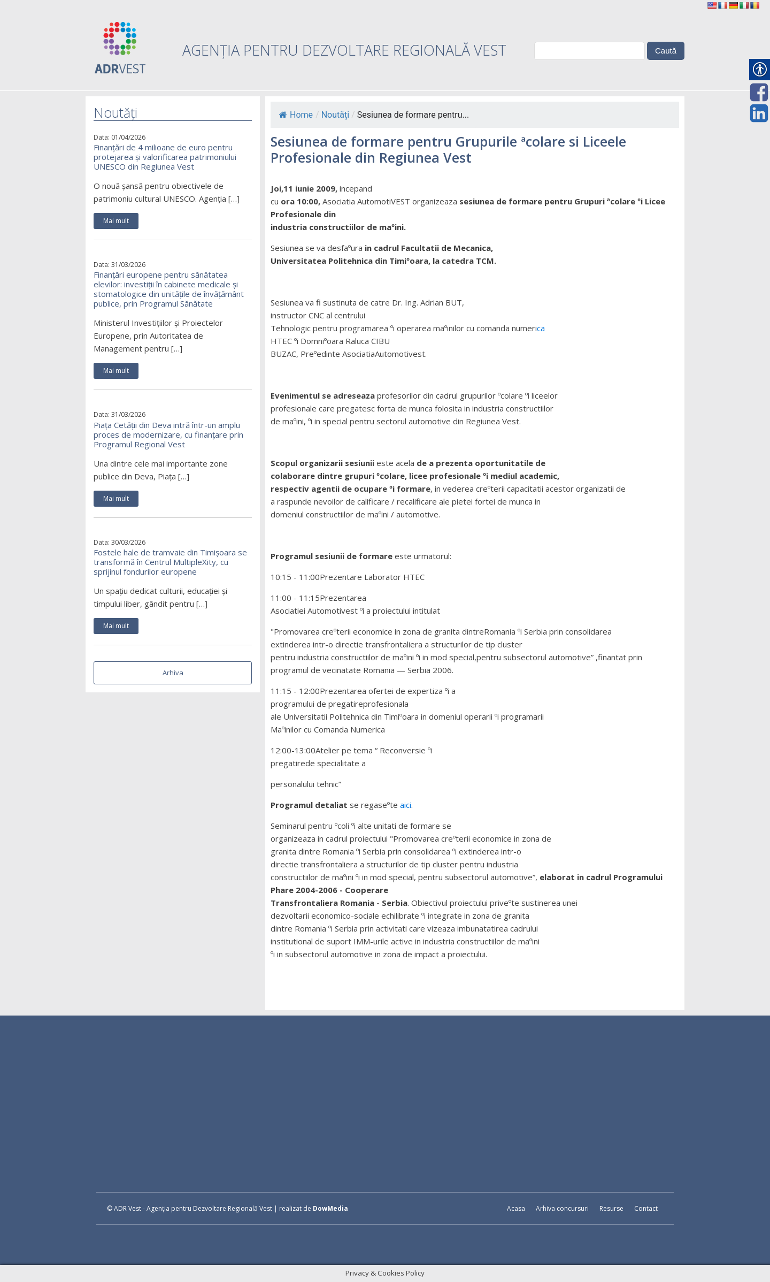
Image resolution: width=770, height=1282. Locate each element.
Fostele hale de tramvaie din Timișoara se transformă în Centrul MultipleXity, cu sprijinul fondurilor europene (170, 561)
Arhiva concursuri (562, 1208)
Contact (646, 1208)
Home (296, 115)
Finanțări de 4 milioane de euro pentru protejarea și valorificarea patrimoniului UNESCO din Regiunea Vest (165, 156)
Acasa (516, 1208)
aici (405, 804)
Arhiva (173, 672)
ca (541, 328)
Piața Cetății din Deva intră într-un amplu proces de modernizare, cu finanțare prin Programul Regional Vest (168, 434)
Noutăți (335, 115)
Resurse (611, 1208)
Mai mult (116, 220)
